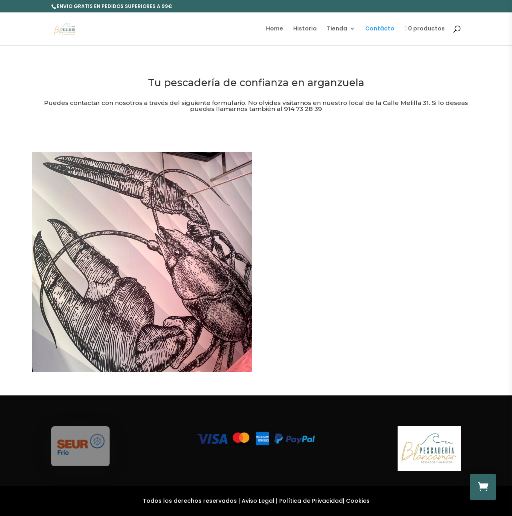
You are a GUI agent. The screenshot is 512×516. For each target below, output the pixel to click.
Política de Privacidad (311, 501)
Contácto (379, 29)
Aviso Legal (258, 501)
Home (274, 29)
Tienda (337, 29)
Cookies (358, 501)
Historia (305, 29)
